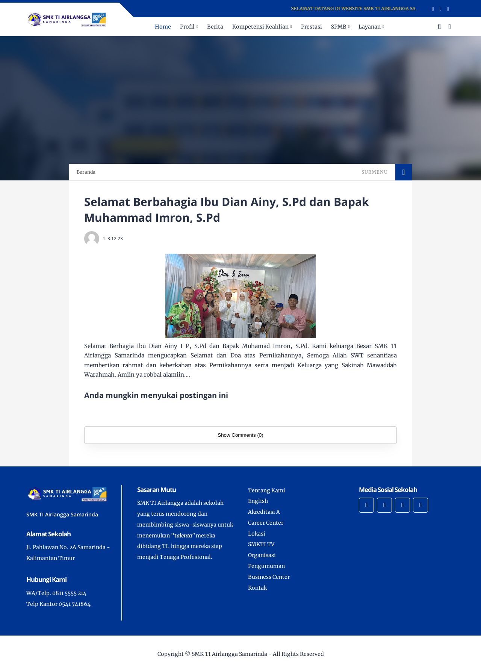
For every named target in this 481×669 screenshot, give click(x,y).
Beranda (86, 172)
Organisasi (262, 555)
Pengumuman (266, 566)
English (258, 501)
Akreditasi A (264, 512)
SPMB (338, 26)
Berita (215, 26)
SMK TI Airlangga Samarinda (229, 654)
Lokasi (256, 533)
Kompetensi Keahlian (260, 26)
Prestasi (311, 26)
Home (163, 26)
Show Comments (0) (240, 435)
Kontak (257, 587)
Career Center (265, 522)
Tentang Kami (266, 490)
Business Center (269, 577)
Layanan (369, 26)
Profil (187, 26)
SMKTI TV (261, 544)
